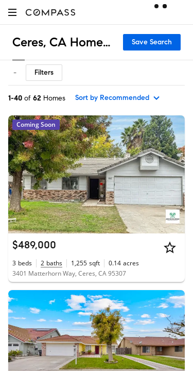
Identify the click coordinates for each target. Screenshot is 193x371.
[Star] (170, 247)
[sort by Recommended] (118, 98)
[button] (12, 12)
